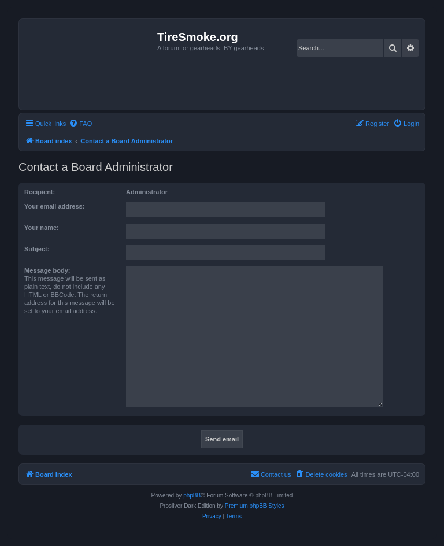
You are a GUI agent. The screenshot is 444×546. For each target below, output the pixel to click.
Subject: (36, 249)
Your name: (41, 227)
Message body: (47, 270)
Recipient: (39, 191)
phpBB (192, 495)
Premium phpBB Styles (254, 506)
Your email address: (54, 206)
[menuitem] (80, 124)
